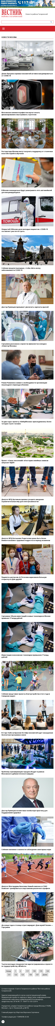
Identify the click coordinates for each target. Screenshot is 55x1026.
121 (9, 975)
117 (27, 971)
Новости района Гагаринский (37, 14)
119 (41, 971)
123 (22, 975)
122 (16, 975)
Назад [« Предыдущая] (8, 971)
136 (30, 975)
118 (34, 971)
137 (37, 975)
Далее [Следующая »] (45, 975)
